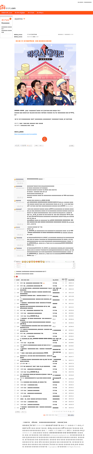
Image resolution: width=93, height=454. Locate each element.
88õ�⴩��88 (54, 366)
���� (55, 303)
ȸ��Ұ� (26, 422)
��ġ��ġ (55, 296)
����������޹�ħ (47, 422)
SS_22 (54, 319)
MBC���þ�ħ (57, 375)
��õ (63, 279)
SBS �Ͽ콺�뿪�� (32, 34)
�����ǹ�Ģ (57, 349)
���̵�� (55, 407)
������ (56, 292)
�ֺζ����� (5, 23)
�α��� (80, 2)
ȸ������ (88, 2)
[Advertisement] (44, 28)
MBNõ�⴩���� (54, 283)
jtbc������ (57, 330)
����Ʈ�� (62, 422)
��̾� (54, 307)
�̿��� (34, 422)
